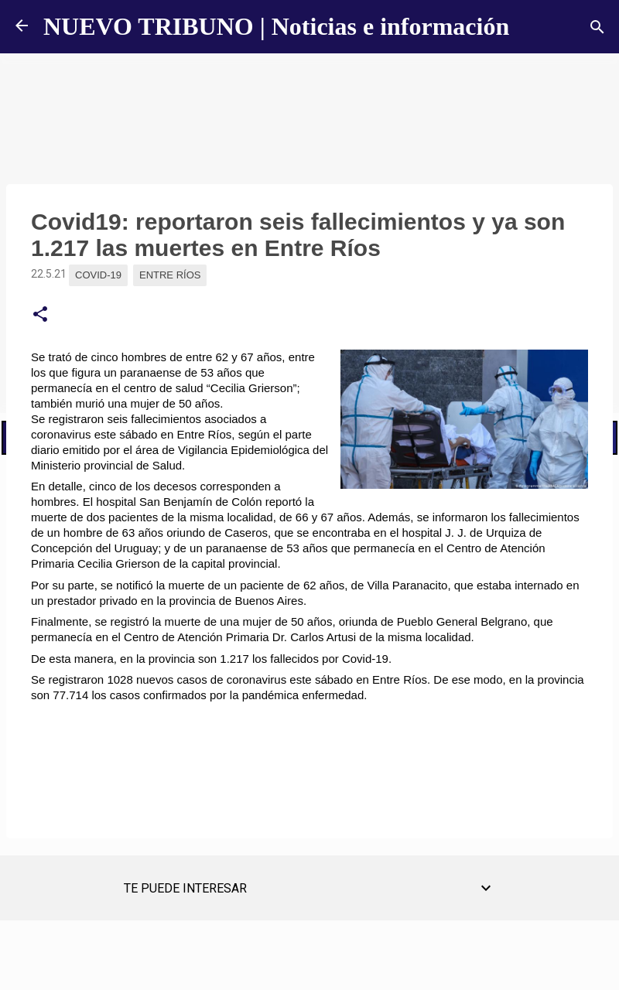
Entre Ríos (169, 275)
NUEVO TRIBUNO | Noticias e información (276, 26)
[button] (40, 315)
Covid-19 (98, 275)
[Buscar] (597, 27)
